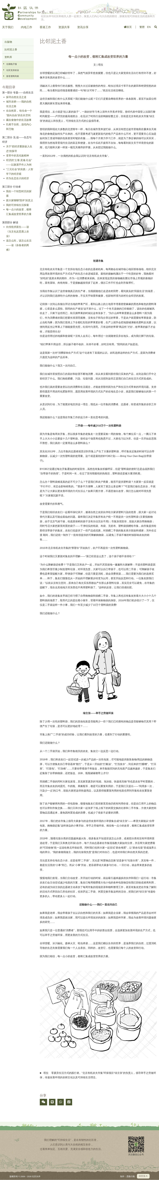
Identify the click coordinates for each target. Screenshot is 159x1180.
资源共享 (64, 27)
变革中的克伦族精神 (17, 155)
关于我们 (7, 27)
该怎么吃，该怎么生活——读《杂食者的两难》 (18, 245)
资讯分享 (83, 27)
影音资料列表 (12, 76)
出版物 (8, 42)
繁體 (142, 27)
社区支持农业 (12, 70)
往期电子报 (11, 64)
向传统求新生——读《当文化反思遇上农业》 (17, 231)
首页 (128, 27)
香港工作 (45, 27)
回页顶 (143, 1176)
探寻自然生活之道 (16, 97)
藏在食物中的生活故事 (18, 120)
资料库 (8, 57)
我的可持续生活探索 (17, 205)
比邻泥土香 (10, 49)
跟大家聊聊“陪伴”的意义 (19, 200)
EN (149, 27)
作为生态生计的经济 (17, 178)
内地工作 (26, 27)
